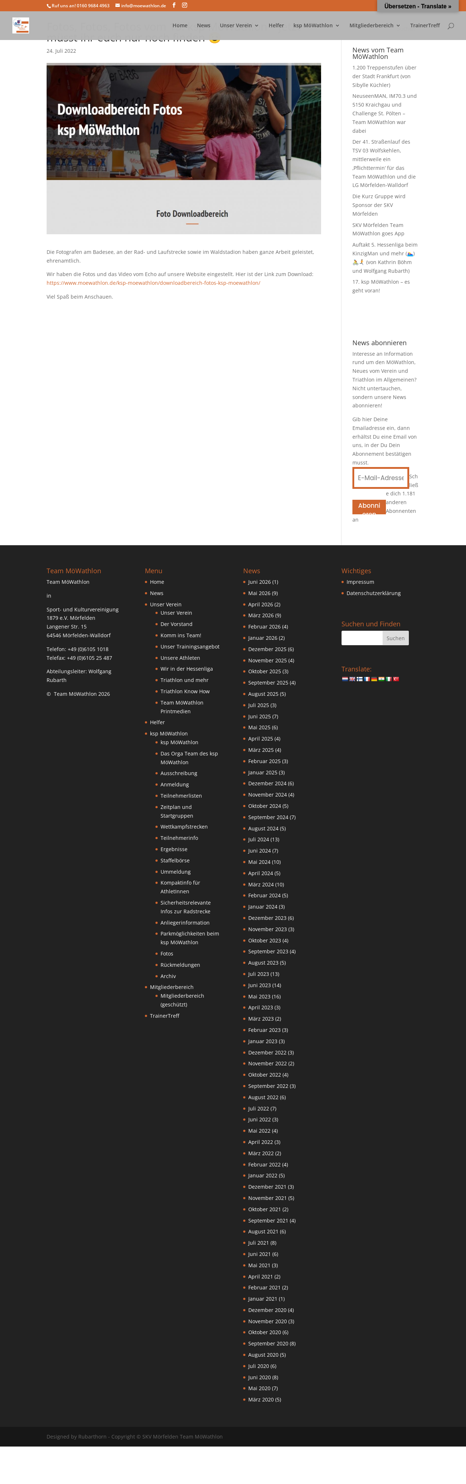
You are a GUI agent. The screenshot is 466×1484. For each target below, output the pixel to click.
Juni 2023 (259, 985)
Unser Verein (236, 26)
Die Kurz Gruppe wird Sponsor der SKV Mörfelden (379, 205)
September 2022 (268, 1085)
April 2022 (260, 1141)
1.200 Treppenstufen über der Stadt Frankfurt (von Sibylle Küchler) (384, 76)
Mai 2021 (259, 1265)
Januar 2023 (262, 1041)
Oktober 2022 (264, 1074)
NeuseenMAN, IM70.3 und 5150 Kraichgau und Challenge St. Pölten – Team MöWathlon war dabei (384, 113)
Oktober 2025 (264, 671)
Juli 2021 (258, 1242)
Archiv (168, 976)
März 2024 (261, 884)
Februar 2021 (264, 1287)
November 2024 (267, 794)
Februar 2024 (264, 895)
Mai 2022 (259, 1130)
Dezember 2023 (267, 917)
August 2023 (263, 962)
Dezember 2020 (267, 1310)
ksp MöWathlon (313, 26)
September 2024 (268, 817)
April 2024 (260, 873)
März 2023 (261, 1018)
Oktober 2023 (264, 940)
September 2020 (268, 1343)
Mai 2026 (259, 593)
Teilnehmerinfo (179, 837)
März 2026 (261, 615)
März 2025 (261, 749)
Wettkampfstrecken (184, 826)
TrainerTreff (425, 26)
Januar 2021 (262, 1298)
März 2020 (261, 1399)
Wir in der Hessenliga (187, 668)
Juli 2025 (258, 705)
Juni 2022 (259, 1119)
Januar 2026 (262, 637)
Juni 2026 (259, 581)
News (203, 26)
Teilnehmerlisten (181, 795)
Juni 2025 (259, 716)
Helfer (276, 26)
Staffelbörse (175, 860)
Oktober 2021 (264, 1209)
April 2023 (260, 1007)
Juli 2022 (258, 1108)
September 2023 (268, 951)
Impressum (360, 581)
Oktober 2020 (264, 1332)
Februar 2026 (264, 626)
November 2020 (267, 1321)
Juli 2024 (258, 839)
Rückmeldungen (180, 964)
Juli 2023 (258, 973)
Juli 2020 (258, 1366)
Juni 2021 (259, 1253)
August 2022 (263, 1097)
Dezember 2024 (267, 783)
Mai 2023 (259, 996)
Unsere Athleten (180, 657)
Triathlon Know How (185, 691)
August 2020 (263, 1354)
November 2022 (267, 1063)
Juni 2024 (259, 850)
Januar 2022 (262, 1175)
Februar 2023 (264, 1029)
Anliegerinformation (185, 922)
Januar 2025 (262, 772)
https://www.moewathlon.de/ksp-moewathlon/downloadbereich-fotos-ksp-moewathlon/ (153, 282)
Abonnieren (369, 507)
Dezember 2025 (267, 649)
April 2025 (260, 738)
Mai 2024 (259, 861)
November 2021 (267, 1197)
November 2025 (267, 660)
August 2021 (263, 1231)
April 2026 (260, 604)
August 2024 (263, 828)
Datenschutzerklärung (374, 593)
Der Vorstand (177, 624)
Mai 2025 (259, 727)
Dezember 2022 (267, 1052)
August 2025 (263, 693)
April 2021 (260, 1276)
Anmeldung (175, 784)
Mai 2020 (259, 1388)
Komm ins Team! (181, 635)
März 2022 (261, 1153)
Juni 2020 (259, 1377)
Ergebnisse (174, 849)
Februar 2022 (264, 1164)
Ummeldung (176, 871)
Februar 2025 (264, 761)
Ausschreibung (179, 773)
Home (180, 26)
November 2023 (267, 929)
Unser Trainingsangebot (190, 646)
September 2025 (268, 682)
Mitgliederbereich (372, 26)
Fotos (167, 953)
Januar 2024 (262, 906)
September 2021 (268, 1220)
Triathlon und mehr (185, 680)
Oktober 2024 (264, 805)
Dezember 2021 (267, 1186)
